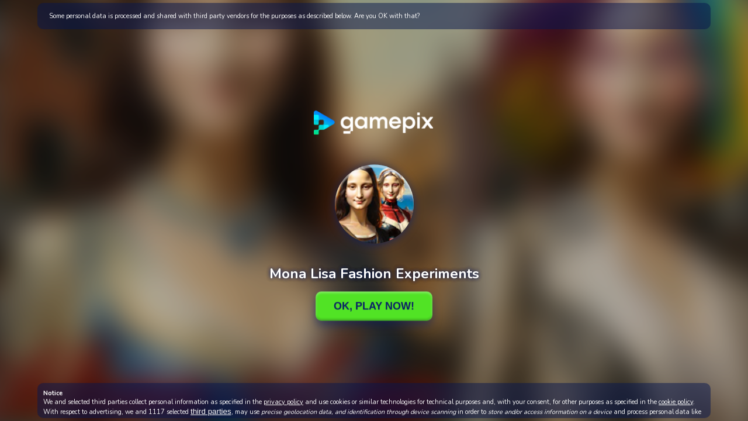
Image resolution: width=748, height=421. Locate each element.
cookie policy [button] (676, 402)
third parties (211, 411)
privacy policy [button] (283, 402)
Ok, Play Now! (374, 306)
